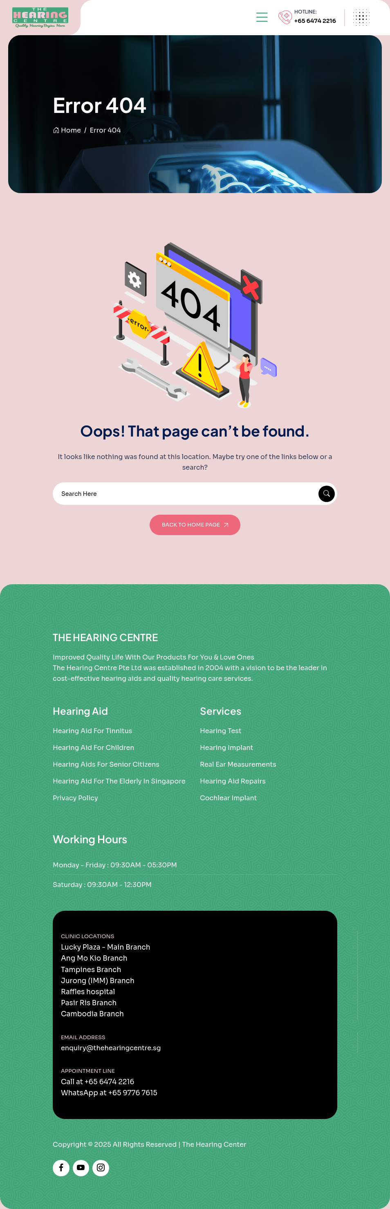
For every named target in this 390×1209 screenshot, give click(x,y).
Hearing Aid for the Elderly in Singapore (119, 781)
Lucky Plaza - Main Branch (105, 947)
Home (67, 130)
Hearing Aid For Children (93, 747)
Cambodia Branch (92, 1014)
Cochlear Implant (228, 798)
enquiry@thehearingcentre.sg (111, 1048)
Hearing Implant (226, 747)
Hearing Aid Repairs (233, 781)
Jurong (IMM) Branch (97, 981)
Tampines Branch (91, 970)
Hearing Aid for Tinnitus (92, 731)
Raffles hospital (88, 992)
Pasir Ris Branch (89, 1003)
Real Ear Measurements (238, 764)
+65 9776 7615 (132, 1093)
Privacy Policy (75, 798)
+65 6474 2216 (315, 21)
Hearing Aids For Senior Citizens (106, 764)
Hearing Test (221, 731)
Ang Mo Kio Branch (94, 958)
